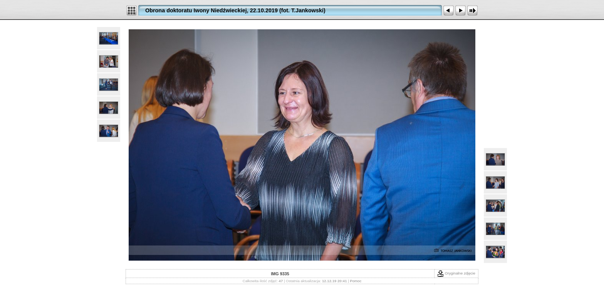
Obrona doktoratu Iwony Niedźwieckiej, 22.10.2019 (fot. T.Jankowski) (235, 10)
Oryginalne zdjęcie (456, 273)
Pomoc (355, 281)
